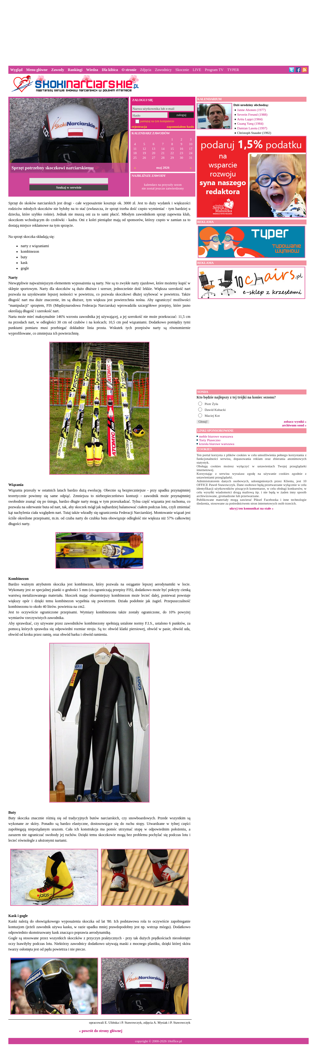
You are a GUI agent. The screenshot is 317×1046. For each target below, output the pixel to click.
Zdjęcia (145, 70)
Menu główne (37, 70)
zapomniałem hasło (180, 126)
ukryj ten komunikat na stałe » (252, 508)
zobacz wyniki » (295, 421)
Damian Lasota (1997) (252, 128)
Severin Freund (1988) (252, 114)
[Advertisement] (158, 32)
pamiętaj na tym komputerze (157, 121)
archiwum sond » (294, 425)
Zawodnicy (163, 70)
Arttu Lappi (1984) (250, 119)
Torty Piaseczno (209, 440)
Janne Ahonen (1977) (251, 110)
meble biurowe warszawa (216, 436)
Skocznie (182, 70)
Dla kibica (110, 70)
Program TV (214, 70)
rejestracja (139, 126)
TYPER (233, 70)
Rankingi (75, 70)
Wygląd (16, 70)
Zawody (57, 70)
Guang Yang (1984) (250, 123)
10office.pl (174, 1041)
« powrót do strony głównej (100, 1031)
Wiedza (92, 70)
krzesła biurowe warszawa (216, 444)
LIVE (197, 70)
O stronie (129, 70)
